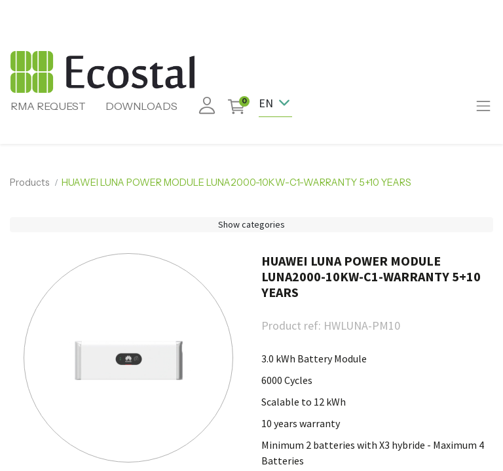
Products (30, 182)
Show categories (251, 224)
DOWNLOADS (141, 106)
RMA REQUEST (48, 106)
